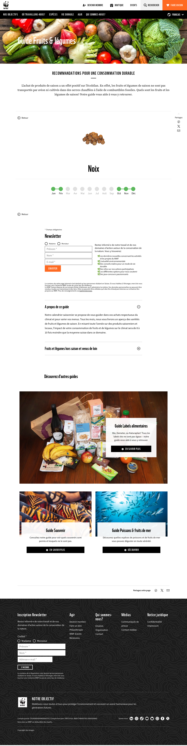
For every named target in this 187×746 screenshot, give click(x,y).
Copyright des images (26, 731)
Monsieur (65, 243)
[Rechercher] (152, 5)
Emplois (99, 626)
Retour (25, 117)
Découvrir (133, 550)
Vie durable (67, 14)
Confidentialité (154, 621)
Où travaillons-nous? (33, 14)
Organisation (101, 630)
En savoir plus (133, 449)
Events (133, 5)
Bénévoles (74, 638)
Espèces (53, 14)
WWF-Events (75, 634)
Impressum (153, 626)
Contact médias (129, 630)
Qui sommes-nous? (95, 14)
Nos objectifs (10, 14)
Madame (52, 243)
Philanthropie (76, 630)
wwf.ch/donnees (85, 291)
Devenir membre (93, 5)
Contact (99, 634)
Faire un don (177, 5)
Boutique (117, 5)
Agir (80, 14)
